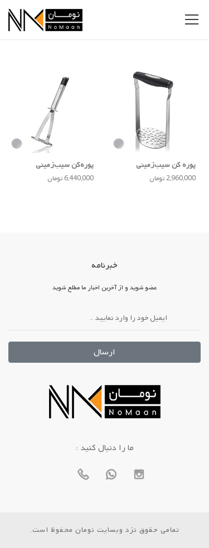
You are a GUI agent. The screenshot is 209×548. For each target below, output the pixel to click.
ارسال (104, 352)
